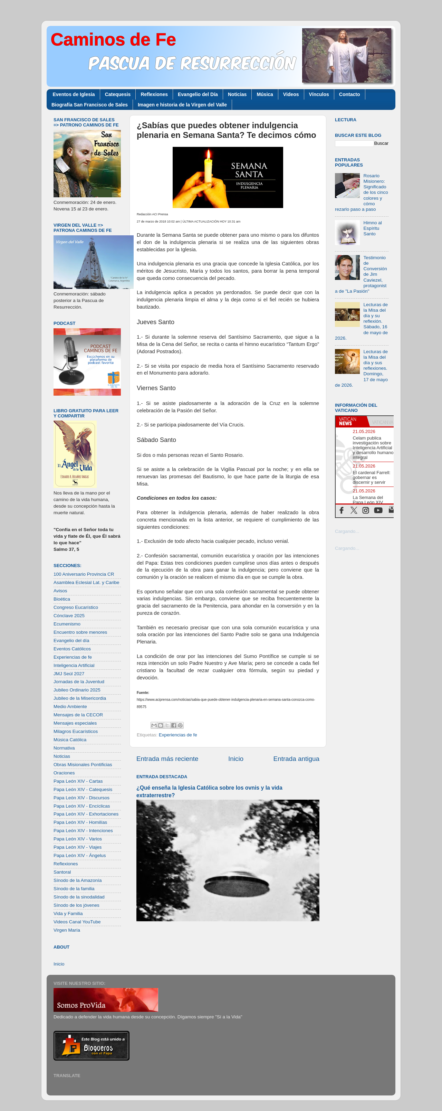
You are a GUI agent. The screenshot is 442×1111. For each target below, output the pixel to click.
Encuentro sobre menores (80, 632)
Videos (291, 94)
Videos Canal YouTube (77, 921)
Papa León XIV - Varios (78, 838)
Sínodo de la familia (74, 888)
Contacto (349, 94)
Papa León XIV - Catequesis (83, 789)
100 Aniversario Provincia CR (84, 574)
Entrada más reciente (167, 758)
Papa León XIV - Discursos (81, 797)
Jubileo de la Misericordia (80, 698)
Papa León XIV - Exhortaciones (86, 814)
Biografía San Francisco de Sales (89, 104)
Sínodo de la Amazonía (78, 880)
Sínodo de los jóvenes (76, 905)
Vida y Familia (68, 913)
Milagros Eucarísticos (76, 731)
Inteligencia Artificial (74, 665)
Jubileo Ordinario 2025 (77, 690)
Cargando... (347, 531)
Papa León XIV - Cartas (78, 781)
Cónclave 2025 (69, 615)
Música (265, 94)
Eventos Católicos (72, 648)
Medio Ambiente (70, 706)
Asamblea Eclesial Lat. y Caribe (86, 582)
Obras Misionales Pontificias (83, 764)
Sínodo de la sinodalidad (79, 897)
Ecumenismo (67, 624)
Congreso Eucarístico (76, 607)
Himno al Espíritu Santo (372, 228)
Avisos (60, 590)
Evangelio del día (71, 640)
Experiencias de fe (178, 734)
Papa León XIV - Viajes (78, 847)
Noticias (237, 94)
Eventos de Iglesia (74, 94)
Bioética (62, 599)
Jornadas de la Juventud (79, 681)
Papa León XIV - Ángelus (80, 855)
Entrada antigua (296, 758)
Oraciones (64, 772)
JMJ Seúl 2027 (69, 673)
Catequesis (118, 94)
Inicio (235, 758)
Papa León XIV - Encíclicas (82, 806)
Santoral (62, 872)
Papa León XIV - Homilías (80, 822)
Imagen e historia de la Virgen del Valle (182, 104)
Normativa (64, 748)
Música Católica (70, 739)
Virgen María (67, 930)
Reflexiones (154, 94)
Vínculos (319, 94)
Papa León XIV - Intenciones (83, 830)
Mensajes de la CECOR (78, 714)
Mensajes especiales (75, 723)
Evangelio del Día (198, 94)
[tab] (351, 421)
